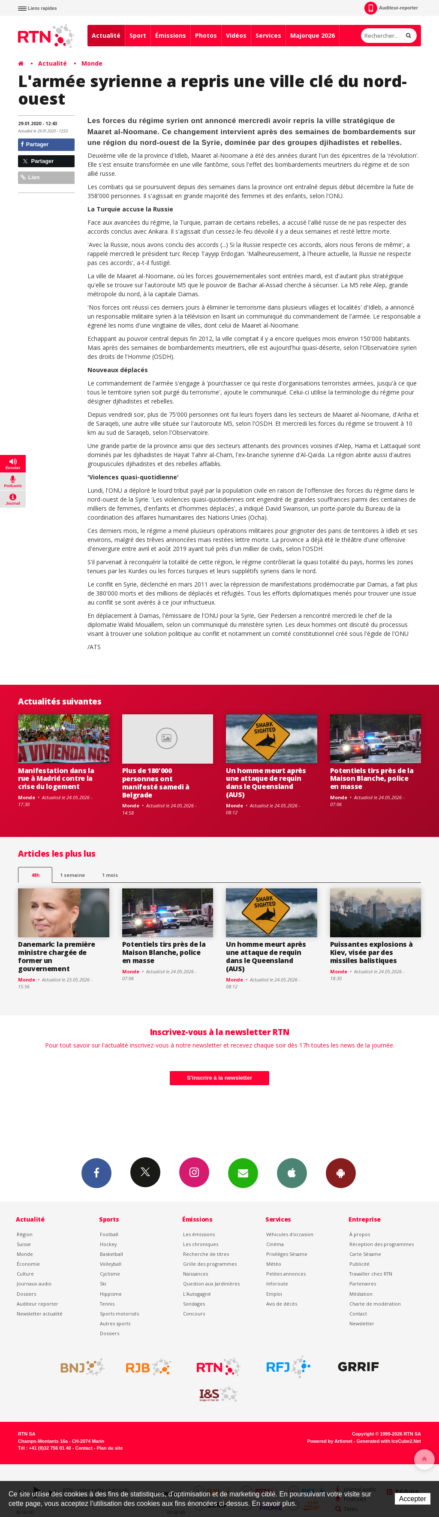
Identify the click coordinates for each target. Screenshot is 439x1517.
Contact (358, 1313)
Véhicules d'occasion (289, 1234)
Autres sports (115, 1323)
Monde (91, 63)
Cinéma (275, 1244)
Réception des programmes (381, 1244)
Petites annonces (286, 1273)
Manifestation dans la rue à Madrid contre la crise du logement (56, 779)
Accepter (412, 1498)
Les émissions (199, 1234)
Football (109, 1234)
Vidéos (236, 35)
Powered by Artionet (329, 1441)
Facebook (96, 1172)
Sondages (194, 1303)
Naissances (195, 1273)
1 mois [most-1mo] (110, 875)
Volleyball (110, 1264)
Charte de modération (375, 1303)
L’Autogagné (197, 1294)
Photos (206, 35)
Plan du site (109, 1448)
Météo (273, 1264)
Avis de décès (281, 1303)
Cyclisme (110, 1273)
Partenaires (362, 1283)
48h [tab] (35, 875)
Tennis (107, 1303)
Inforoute (277, 1283)
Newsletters (243, 1172)
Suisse (24, 1244)
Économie (28, 1264)
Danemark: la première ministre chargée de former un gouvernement (56, 956)
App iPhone (292, 1172)
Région (25, 1234)
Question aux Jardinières (211, 1283)
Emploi (274, 1294)
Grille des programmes (210, 1264)
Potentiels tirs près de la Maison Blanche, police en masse (372, 779)
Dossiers (26, 1294)
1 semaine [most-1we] (72, 875)
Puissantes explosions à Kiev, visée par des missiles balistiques (371, 952)
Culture (25, 1273)
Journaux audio (34, 1283)
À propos (359, 1234)
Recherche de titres (206, 1254)
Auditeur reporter (37, 1303)
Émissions (170, 35)
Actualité (106, 35)
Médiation (361, 1294)
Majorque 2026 (312, 35)
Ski (103, 1283)
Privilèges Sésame (286, 1254)
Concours (194, 1313)
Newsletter (361, 1323)
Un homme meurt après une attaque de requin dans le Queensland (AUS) (266, 783)
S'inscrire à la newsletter (219, 1078)
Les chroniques (200, 1244)
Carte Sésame (365, 1254)
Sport (137, 35)
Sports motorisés (119, 1313)
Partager (34, 144)
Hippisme (111, 1294)
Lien (30, 177)
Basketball (111, 1254)
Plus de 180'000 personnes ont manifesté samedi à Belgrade (155, 783)
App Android (341, 1172)
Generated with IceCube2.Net (389, 1441)
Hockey (108, 1244)
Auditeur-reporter (391, 8)
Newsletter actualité (40, 1313)
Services (268, 35)
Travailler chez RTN (370, 1273)
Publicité (359, 1264)
